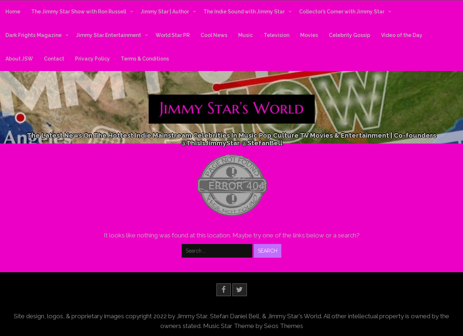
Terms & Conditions (145, 59)
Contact (54, 59)
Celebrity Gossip (349, 35)
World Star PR (173, 35)
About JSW (19, 59)
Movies (309, 35)
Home (12, 11)
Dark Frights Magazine (33, 35)
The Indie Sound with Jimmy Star (244, 11)
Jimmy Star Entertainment (108, 35)
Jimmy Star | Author (165, 11)
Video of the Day (401, 35)
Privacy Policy (92, 59)
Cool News (214, 35)
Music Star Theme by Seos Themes (253, 325)
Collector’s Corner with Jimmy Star (341, 11)
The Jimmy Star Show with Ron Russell (78, 11)
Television (276, 35)
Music (245, 35)
